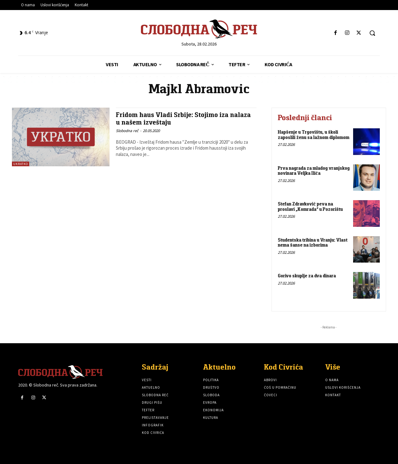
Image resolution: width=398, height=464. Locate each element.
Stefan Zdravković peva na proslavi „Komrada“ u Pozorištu (310, 206)
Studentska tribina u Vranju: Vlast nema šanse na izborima (312, 242)
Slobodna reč (127, 130)
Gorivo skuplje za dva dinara (307, 275)
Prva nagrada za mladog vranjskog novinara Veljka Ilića (314, 170)
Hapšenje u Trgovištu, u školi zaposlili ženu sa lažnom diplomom (313, 134)
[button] (372, 32)
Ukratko (20, 164)
